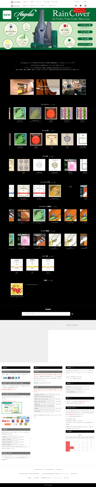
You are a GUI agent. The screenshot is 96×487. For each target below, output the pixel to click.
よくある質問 (36, 477)
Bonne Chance (58, 469)
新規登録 (29, 477)
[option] (48, 29)
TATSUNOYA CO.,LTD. (39, 469)
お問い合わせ (66, 477)
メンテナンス (54, 1)
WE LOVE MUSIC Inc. (50, 469)
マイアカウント (77, 1)
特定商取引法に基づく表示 (46, 477)
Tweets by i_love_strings (71, 325)
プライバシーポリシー (57, 477)
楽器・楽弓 (46, 1)
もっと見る (53, 104)
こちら (7, 459)
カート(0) (84, 1)
